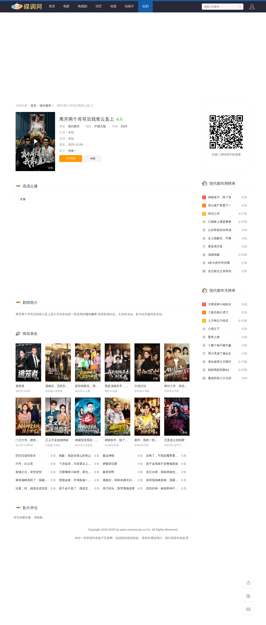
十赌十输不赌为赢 (225, 345)
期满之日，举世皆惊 (36, 472)
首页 (52, 6)
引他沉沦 (140, 386)
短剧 (145, 6)
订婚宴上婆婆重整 (225, 222)
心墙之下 (225, 329)
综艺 (99, 6)
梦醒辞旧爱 (123, 464)
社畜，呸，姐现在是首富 (36, 488)
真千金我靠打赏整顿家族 (166, 464)
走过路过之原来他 (225, 271)
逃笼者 (20, 386)
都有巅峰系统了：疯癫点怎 (36, 480)
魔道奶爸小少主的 (225, 378)
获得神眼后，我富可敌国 (91, 386)
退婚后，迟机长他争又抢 (61, 386)
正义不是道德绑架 (57, 440)
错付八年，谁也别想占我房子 (183, 386)
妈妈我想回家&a (225, 370)
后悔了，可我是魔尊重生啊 (166, 456)
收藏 (92, 158)
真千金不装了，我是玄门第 (79, 488)
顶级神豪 (225, 255)
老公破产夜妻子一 (225, 205)
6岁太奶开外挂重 (225, 263)
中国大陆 (100, 126)
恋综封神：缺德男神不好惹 (166, 488)
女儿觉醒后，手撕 (225, 238)
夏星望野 (123, 472)
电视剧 (82, 6)
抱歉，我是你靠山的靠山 (79, 456)
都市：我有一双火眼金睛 (150, 440)
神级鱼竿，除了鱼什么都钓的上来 (126, 440)
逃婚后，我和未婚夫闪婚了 (123, 480)
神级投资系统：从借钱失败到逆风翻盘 (99, 440)
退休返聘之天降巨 (225, 362)
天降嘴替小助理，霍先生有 (79, 472)
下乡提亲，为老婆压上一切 (79, 464)
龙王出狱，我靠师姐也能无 (166, 472)
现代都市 (45, 105)
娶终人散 (225, 337)
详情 (72, 150)
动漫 (113, 6)
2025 (124, 126)
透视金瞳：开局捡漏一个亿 (79, 480)
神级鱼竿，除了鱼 (225, 197)
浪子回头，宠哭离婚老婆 (123, 488)
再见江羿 (225, 214)
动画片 (129, 6)
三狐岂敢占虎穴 (225, 312)
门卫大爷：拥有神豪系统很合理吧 (37, 440)
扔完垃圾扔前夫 (36, 456)
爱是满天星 (225, 246)
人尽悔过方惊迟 (225, 321)
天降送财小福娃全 (225, 304)
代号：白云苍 (36, 464)
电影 (66, 6)
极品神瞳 (123, 456)
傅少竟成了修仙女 (225, 353)
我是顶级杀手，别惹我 (119, 386)
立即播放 (71, 158)
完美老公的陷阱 (174, 440)
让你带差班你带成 (225, 230)
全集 (23, 199)
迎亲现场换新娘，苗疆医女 (166, 480)
